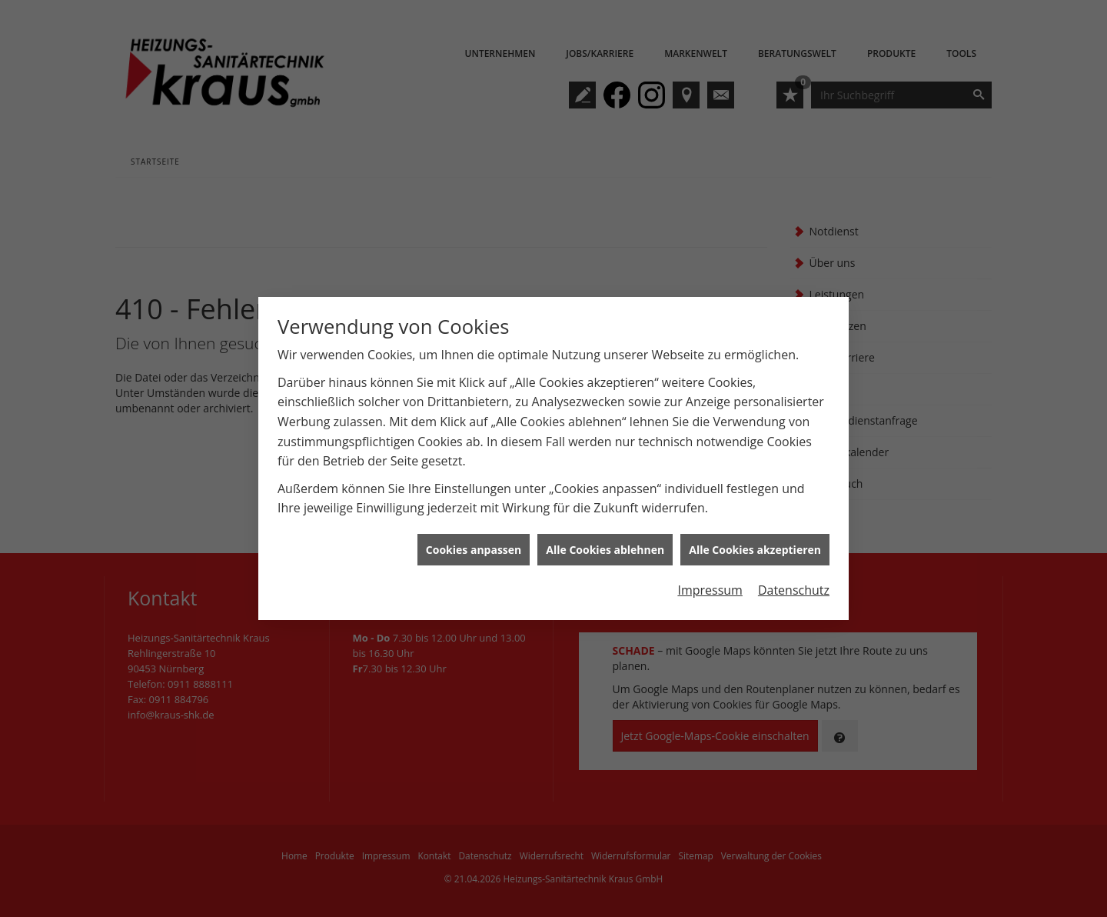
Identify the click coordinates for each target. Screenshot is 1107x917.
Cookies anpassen (473, 545)
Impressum (709, 585)
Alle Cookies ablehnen (605, 545)
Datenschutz (793, 585)
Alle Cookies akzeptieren (755, 545)
